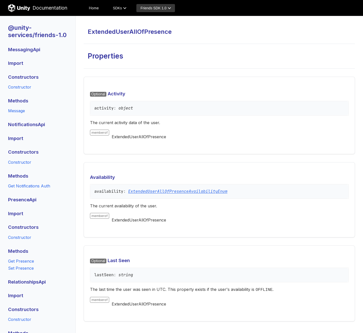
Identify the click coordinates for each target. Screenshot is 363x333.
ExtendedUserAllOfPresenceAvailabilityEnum (177, 191)
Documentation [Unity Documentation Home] (37, 8)
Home (94, 8)
